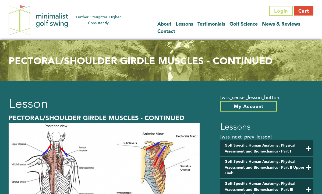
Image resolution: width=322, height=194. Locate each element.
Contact (166, 31)
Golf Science (243, 23)
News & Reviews (281, 23)
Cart (303, 11)
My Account (248, 106)
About (164, 23)
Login (281, 11)
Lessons (184, 23)
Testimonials (211, 23)
